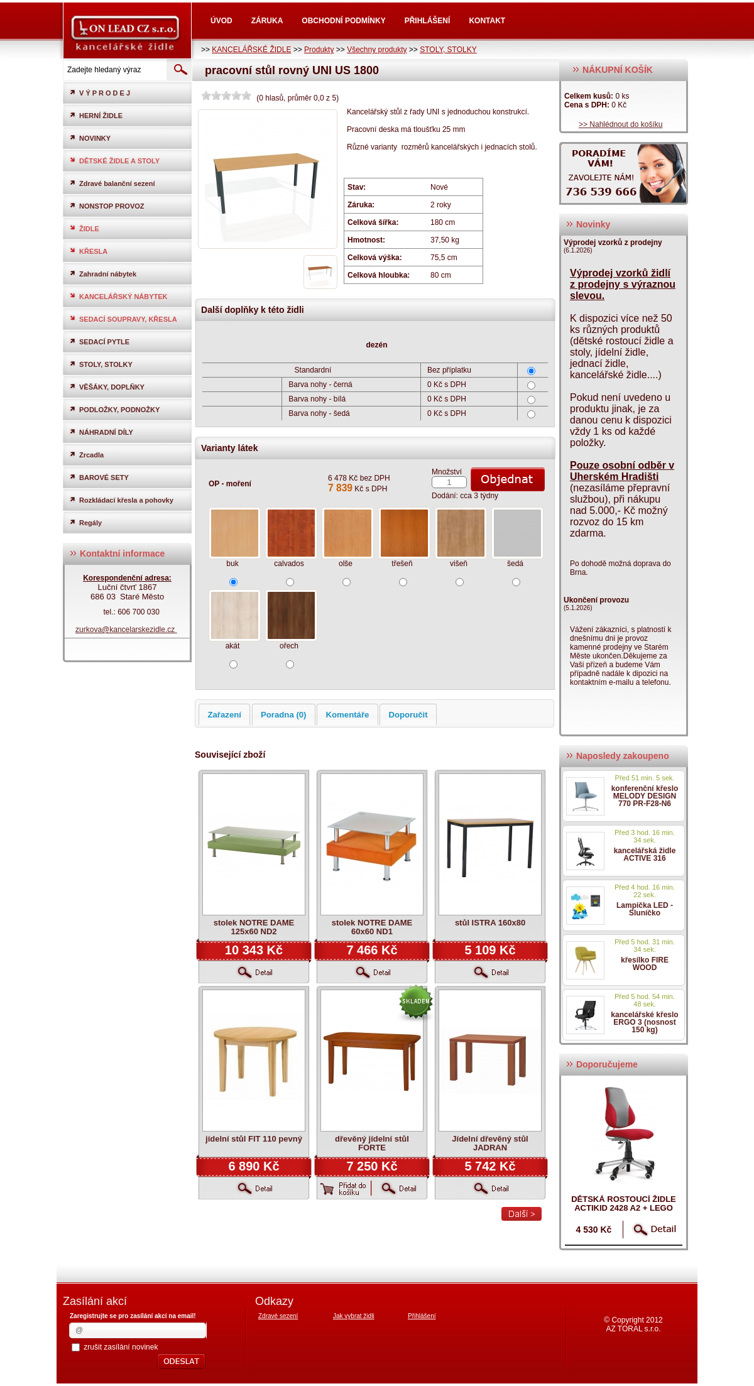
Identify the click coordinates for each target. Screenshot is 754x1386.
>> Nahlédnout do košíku (620, 124)
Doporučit (407, 714)
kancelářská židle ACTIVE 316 (645, 854)
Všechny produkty (377, 49)
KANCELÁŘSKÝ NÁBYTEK (118, 296)
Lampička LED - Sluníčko (644, 909)
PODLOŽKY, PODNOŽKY (114, 409)
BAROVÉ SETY (99, 477)
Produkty (319, 49)
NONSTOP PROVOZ (107, 206)
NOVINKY (90, 138)
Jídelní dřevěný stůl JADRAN (490, 1143)
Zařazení (224, 714)
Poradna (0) (284, 714)
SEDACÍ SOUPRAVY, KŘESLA (123, 319)
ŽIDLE (84, 228)
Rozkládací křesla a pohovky (121, 500)
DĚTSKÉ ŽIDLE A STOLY (114, 160)
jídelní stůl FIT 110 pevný (253, 1138)
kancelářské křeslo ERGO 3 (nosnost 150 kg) (644, 1022)
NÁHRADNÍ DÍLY (101, 432)
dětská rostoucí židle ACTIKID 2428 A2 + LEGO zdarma (623, 1207)
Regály (85, 522)
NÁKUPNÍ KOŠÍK (612, 70)
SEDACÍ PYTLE (99, 341)
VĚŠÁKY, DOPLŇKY (107, 387)
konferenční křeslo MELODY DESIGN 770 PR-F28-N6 (645, 796)
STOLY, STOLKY (448, 49)
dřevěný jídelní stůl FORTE (372, 1143)
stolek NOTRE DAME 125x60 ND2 (254, 927)
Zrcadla (86, 454)
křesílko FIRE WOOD (645, 964)
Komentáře (347, 714)
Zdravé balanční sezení (112, 183)
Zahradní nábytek (102, 274)
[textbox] (114, 70)
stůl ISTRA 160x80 (490, 922)
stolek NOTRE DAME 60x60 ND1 (372, 927)
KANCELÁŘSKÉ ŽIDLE (251, 49)
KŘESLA (88, 251)
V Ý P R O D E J (99, 93)
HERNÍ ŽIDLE (96, 115)
